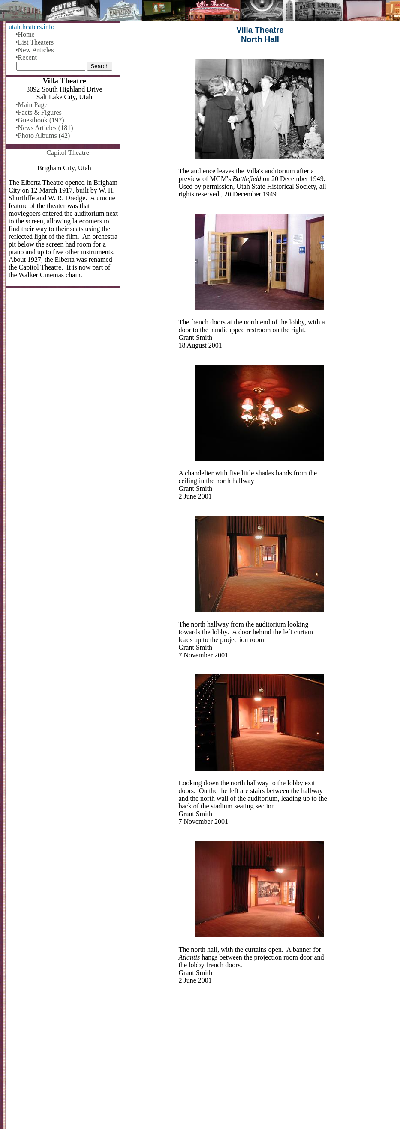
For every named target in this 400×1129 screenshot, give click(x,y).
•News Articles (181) (44, 127)
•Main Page (31, 104)
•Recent (26, 57)
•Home (25, 34)
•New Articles (34, 49)
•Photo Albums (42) (42, 135)
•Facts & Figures (38, 112)
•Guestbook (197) (39, 120)
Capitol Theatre (67, 152)
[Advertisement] (260, 1062)
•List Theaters (34, 42)
